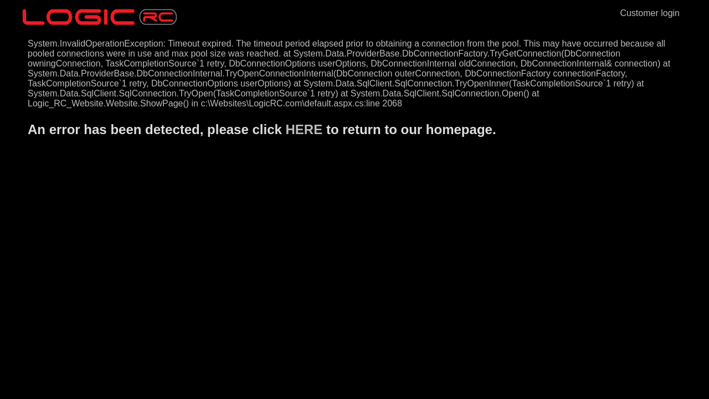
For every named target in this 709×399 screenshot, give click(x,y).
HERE (304, 129)
